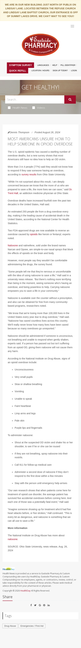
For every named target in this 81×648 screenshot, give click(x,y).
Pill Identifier (68, 65)
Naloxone (13, 245)
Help (54, 65)
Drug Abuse (10, 626)
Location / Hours (40, 70)
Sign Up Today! (60, 70)
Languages (43, 65)
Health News (17, 107)
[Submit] (70, 99)
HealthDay (25, 590)
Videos (38, 107)
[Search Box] (34, 99)
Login (74, 70)
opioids (33, 234)
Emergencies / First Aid (32, 626)
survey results (28, 174)
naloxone (13, 539)
